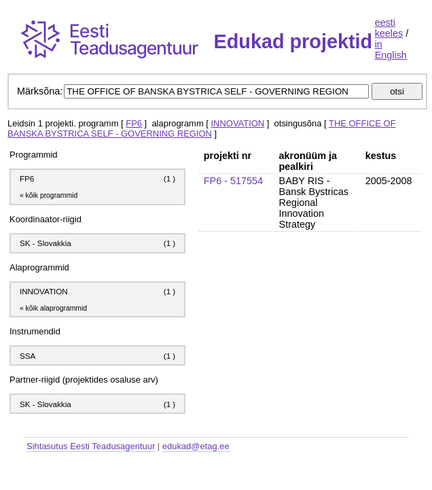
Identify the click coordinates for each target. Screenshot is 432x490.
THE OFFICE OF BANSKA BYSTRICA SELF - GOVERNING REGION (201, 128)
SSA (28, 355)
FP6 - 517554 (233, 180)
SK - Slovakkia (45, 243)
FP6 (134, 123)
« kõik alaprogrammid (53, 308)
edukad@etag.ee (196, 446)
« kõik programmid (48, 195)
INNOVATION (238, 123)
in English (391, 49)
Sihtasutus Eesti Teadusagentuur (90, 446)
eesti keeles (389, 28)
